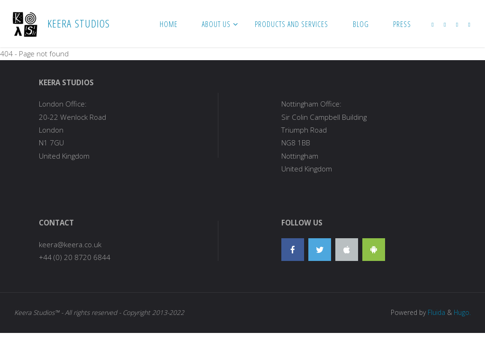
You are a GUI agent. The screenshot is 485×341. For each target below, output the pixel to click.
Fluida (435, 312)
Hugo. (462, 312)
